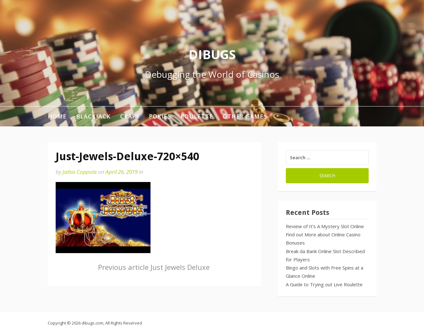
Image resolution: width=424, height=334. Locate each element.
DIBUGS (212, 54)
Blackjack (93, 116)
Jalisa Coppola (80, 171)
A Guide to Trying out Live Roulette (324, 284)
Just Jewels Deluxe (154, 267)
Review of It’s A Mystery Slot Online (325, 226)
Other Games (245, 116)
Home (57, 116)
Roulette (197, 116)
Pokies (160, 116)
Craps (129, 116)
